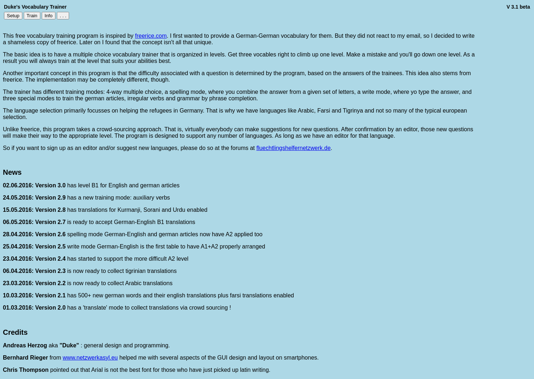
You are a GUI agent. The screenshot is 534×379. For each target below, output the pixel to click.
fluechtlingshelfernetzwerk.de (293, 148)
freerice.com (151, 36)
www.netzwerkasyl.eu (90, 358)
